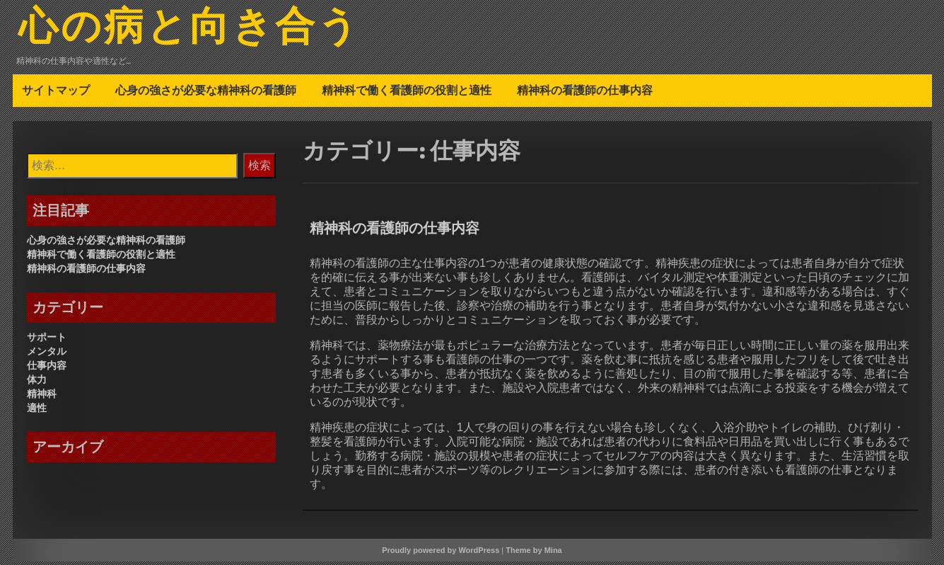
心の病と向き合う (200, 30)
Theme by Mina (533, 553)
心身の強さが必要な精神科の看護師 (205, 93)
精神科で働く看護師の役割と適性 (406, 93)
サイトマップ (56, 93)
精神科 (42, 397)
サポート (46, 340)
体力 (37, 383)
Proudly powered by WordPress (440, 553)
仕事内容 (46, 369)
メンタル (46, 354)
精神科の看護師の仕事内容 (585, 93)
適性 (37, 411)
